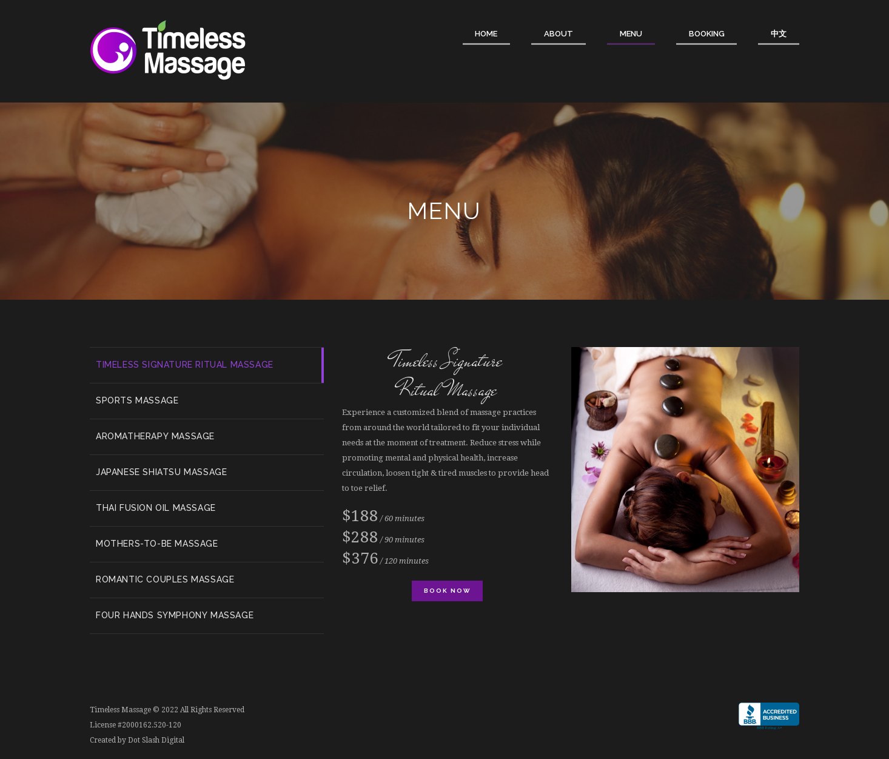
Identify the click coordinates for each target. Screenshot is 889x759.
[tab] (207, 365)
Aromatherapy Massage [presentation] (155, 436)
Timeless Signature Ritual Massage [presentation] (184, 364)
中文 (779, 33)
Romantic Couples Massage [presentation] (165, 579)
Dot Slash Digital (156, 740)
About (558, 33)
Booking (707, 33)
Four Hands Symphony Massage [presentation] (174, 615)
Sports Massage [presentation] (137, 400)
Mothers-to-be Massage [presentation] (157, 543)
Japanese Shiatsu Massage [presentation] (161, 472)
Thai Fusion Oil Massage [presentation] (156, 508)
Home (486, 33)
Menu (631, 33)
